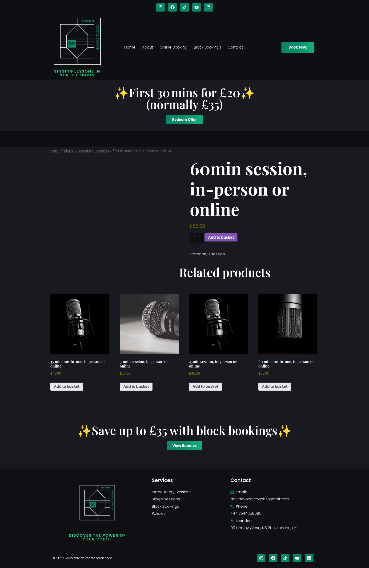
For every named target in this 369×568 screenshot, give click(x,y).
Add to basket (221, 237)
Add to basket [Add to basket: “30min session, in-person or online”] (137, 386)
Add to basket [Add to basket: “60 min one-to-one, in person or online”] (275, 386)
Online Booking (173, 47)
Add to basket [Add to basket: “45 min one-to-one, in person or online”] (67, 386)
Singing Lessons (77, 150)
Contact (235, 47)
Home (129, 47)
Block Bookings (207, 47)
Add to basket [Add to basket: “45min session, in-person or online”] (206, 386)
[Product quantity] (197, 238)
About (147, 47)
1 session (101, 150)
